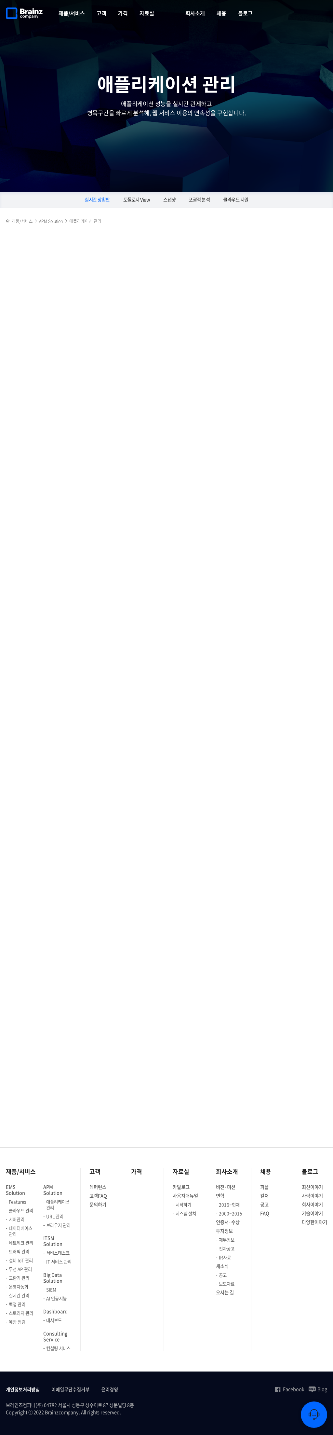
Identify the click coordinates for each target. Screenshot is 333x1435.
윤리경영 (109, 1389)
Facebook (289, 1389)
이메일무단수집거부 (70, 1389)
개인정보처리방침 (23, 1389)
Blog (318, 1389)
